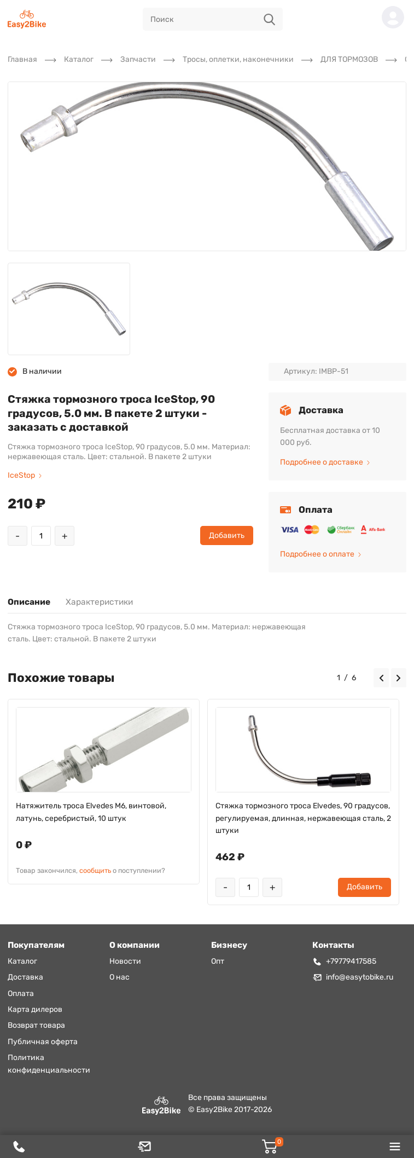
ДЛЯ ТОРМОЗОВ (349, 59)
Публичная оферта (43, 1041)
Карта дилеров (35, 1009)
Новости (125, 961)
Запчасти (138, 59)
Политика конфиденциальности (49, 1063)
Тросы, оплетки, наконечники (238, 59)
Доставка (25, 977)
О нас (119, 977)
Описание (29, 602)
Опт (217, 961)
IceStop (25, 475)
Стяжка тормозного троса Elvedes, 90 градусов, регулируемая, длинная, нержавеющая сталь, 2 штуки (303, 818)
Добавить (226, 535)
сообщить (95, 870)
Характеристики (99, 602)
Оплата (21, 993)
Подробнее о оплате (320, 554)
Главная (22, 59)
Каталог (79, 59)
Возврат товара (36, 1025)
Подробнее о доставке (325, 462)
